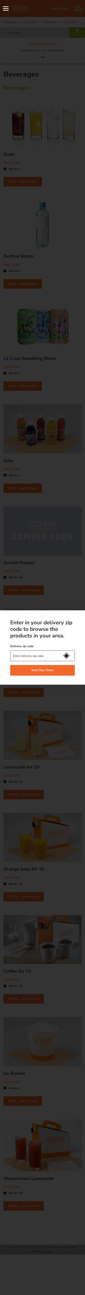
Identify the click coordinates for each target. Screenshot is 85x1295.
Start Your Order (42, 670)
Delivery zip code (22, 646)
